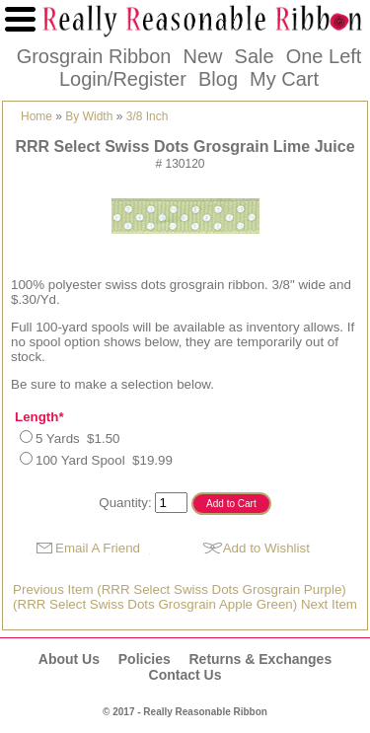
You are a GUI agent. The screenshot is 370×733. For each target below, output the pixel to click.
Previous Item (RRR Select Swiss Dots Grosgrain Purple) (179, 589)
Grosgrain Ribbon (94, 56)
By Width (88, 116)
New (202, 56)
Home (36, 116)
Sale (254, 56)
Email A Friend (97, 548)
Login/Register (122, 79)
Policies (144, 659)
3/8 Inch (147, 116)
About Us (69, 659)
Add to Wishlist (266, 548)
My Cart (284, 79)
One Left (324, 56)
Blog (218, 79)
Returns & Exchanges (260, 659)
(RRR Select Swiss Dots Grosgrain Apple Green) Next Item (185, 604)
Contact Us (185, 675)
